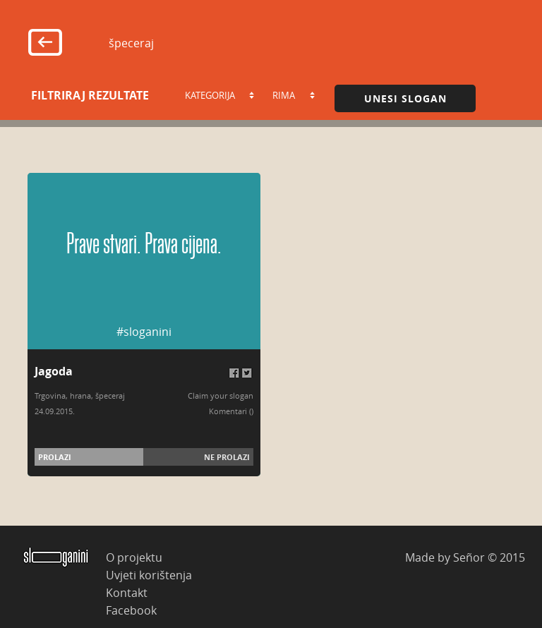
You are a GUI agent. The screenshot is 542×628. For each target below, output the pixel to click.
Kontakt (126, 592)
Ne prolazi (227, 457)
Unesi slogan (405, 98)
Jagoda (54, 371)
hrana (80, 395)
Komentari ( (230, 411)
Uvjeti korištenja (149, 574)
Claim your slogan (220, 395)
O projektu (134, 557)
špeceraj (110, 395)
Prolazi (54, 457)
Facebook (131, 610)
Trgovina (50, 395)
